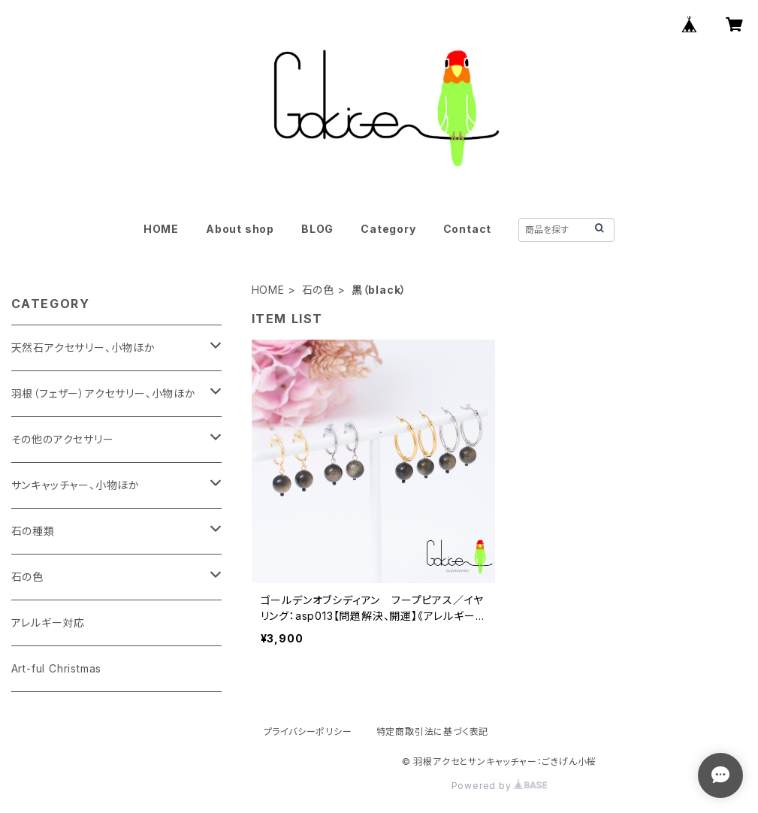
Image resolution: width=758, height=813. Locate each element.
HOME (161, 228)
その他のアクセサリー (62, 439)
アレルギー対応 (48, 622)
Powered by (499, 785)
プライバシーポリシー (308, 731)
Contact (467, 228)
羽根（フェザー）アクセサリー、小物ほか (103, 393)
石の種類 (33, 530)
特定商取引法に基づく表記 (432, 731)
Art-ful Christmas (56, 668)
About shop (240, 228)
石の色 (318, 289)
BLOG (317, 228)
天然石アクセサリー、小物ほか (83, 347)
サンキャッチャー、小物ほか (75, 485)
